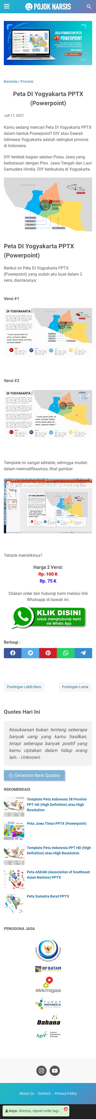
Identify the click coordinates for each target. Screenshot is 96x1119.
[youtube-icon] (55, 1071)
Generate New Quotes (34, 775)
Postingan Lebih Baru (24, 687)
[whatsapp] (65, 653)
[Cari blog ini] (89, 7)
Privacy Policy (66, 1093)
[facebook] (13, 653)
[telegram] (83, 653)
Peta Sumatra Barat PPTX (48, 896)
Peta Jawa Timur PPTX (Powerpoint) (57, 823)
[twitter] (30, 653)
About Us (26, 1093)
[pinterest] (48, 653)
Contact (44, 1093)
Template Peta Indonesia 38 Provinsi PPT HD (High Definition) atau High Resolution (57, 804)
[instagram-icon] (41, 1071)
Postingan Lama (75, 687)
